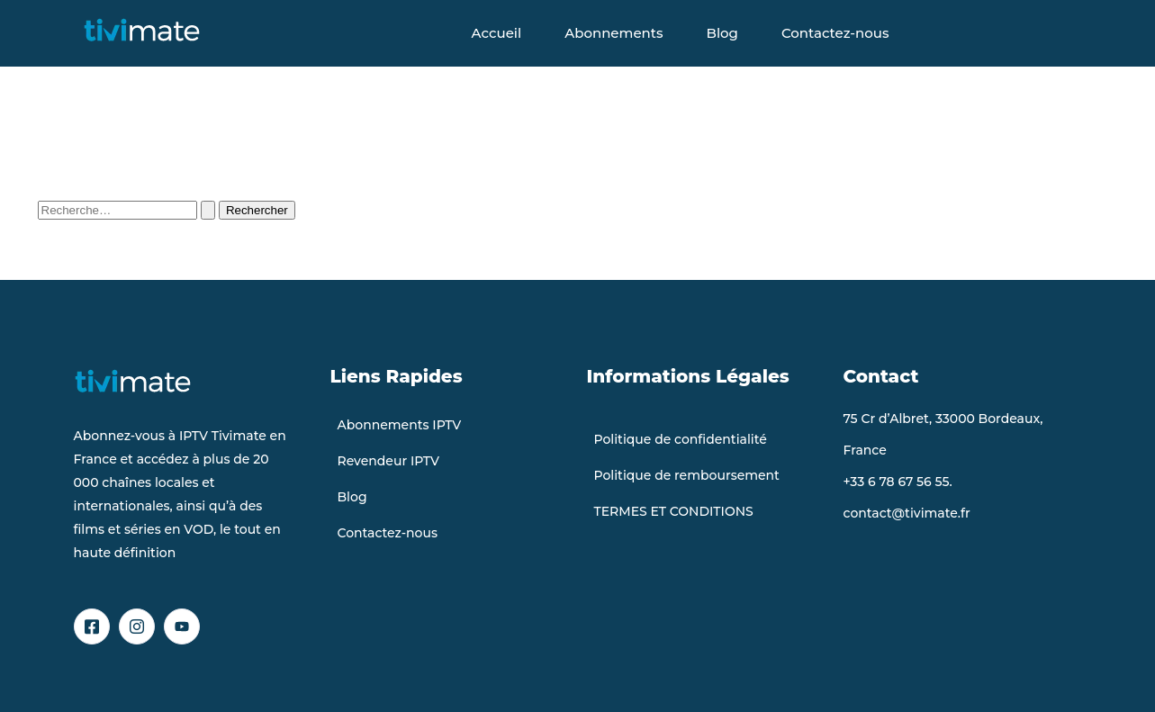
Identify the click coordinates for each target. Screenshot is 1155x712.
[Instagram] (137, 626)
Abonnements (613, 32)
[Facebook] (92, 626)
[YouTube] (182, 626)
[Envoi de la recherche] (208, 210)
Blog (722, 32)
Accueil (497, 32)
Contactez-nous (835, 32)
